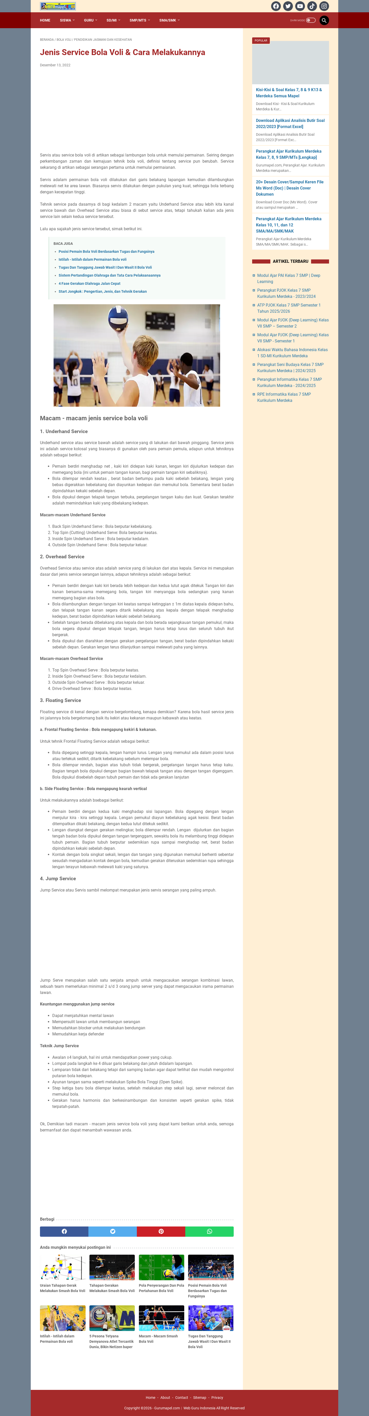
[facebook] (275, 6)
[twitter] (287, 6)
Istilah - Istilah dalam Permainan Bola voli (93, 259)
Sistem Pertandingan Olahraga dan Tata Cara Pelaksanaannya (110, 275)
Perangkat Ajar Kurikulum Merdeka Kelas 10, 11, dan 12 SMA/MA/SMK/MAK (289, 225)
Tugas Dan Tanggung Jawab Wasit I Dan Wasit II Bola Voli (105, 267)
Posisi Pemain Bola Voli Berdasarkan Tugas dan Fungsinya (107, 251)
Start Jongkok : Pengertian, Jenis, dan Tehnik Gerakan (103, 291)
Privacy (217, 1398)
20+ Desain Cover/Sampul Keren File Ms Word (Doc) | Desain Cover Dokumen (290, 188)
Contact (181, 1398)
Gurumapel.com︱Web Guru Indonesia (185, 1408)
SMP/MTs (138, 20)
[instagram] (323, 6)
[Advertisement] (137, 110)
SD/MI (112, 20)
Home (45, 20)
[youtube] (299, 6)
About (165, 1398)
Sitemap (199, 1398)
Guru (89, 20)
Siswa (65, 20)
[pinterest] (161, 1231)
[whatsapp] (209, 1231)
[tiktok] (311, 6)
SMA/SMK (167, 20)
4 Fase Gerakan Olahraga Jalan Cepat (89, 283)
